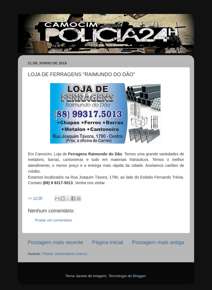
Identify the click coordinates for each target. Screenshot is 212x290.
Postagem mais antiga (158, 242)
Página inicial (107, 242)
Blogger (139, 276)
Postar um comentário (53, 220)
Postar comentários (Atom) (65, 254)
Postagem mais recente (55, 242)
